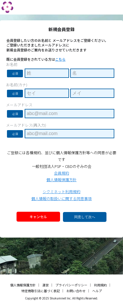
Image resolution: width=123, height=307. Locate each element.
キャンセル (38, 216)
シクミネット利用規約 (61, 191)
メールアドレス (19, 104)
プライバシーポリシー (71, 285)
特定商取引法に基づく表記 (40, 290)
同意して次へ (84, 217)
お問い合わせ (76, 290)
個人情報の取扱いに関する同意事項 (61, 198)
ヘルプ (97, 290)
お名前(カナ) (16, 84)
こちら (60, 59)
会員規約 (61, 173)
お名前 (11, 64)
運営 (45, 285)
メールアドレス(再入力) (26, 125)
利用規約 (100, 285)
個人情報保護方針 (61, 179)
